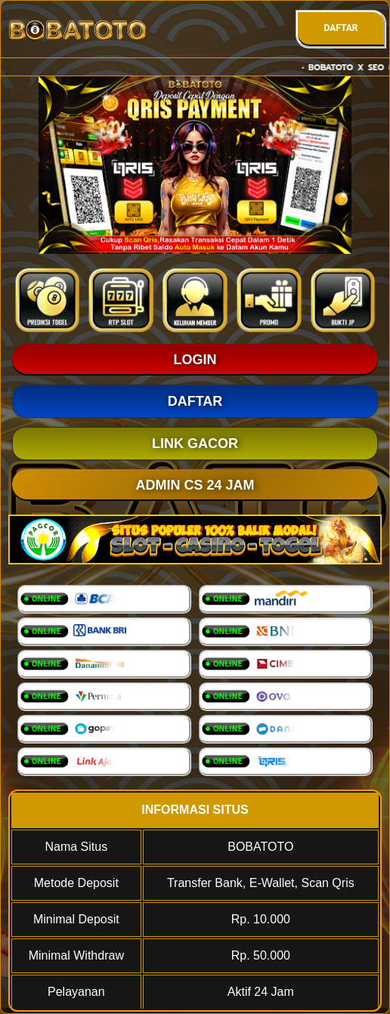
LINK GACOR (195, 443)
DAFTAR (340, 28)
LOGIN (195, 359)
